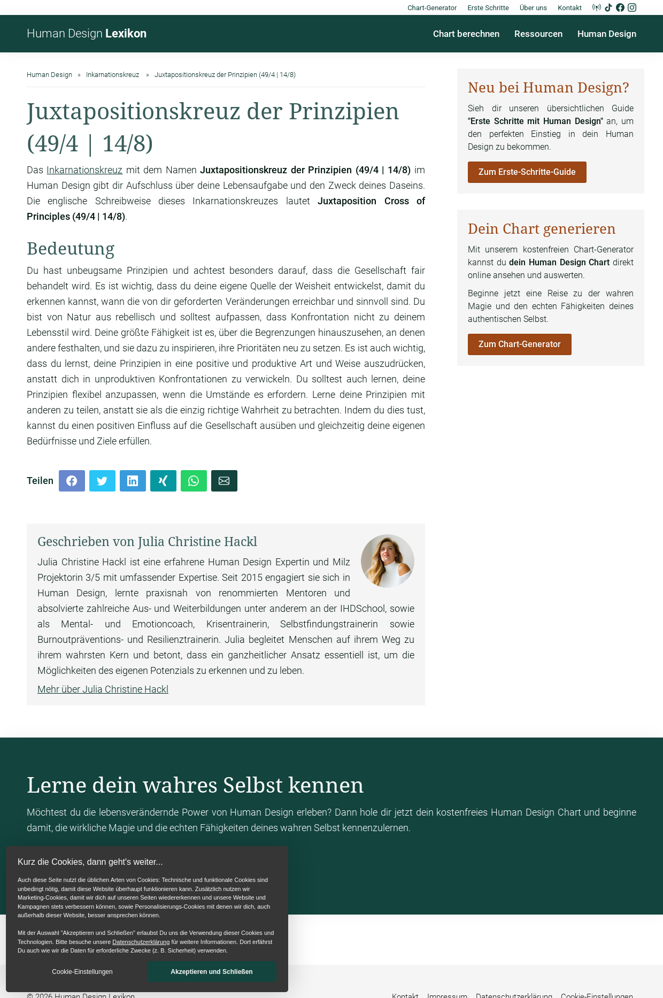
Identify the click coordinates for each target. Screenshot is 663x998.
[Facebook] (72, 481)
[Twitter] (102, 481)
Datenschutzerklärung (140, 942)
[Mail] (224, 481)
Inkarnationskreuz (84, 169)
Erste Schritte (488, 8)
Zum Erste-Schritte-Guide (527, 172)
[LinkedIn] (133, 481)
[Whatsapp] (194, 481)
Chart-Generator (432, 8)
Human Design (87, 33)
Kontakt (570, 8)
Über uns (533, 8)
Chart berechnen (466, 33)
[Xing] (163, 481)
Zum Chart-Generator (520, 344)
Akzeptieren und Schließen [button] (211, 972)
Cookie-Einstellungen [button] (82, 972)
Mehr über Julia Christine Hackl (102, 689)
